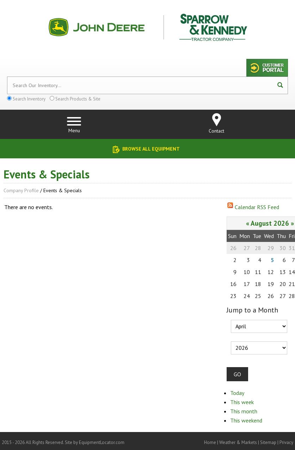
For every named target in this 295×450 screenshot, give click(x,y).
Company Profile (21, 190)
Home (210, 442)
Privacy (286, 442)
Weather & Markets (238, 442)
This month (243, 411)
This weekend (246, 420)
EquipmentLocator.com (101, 442)
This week (242, 402)
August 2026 (270, 223)
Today (237, 392)
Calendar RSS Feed (257, 207)
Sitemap (268, 442)
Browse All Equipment (151, 149)
